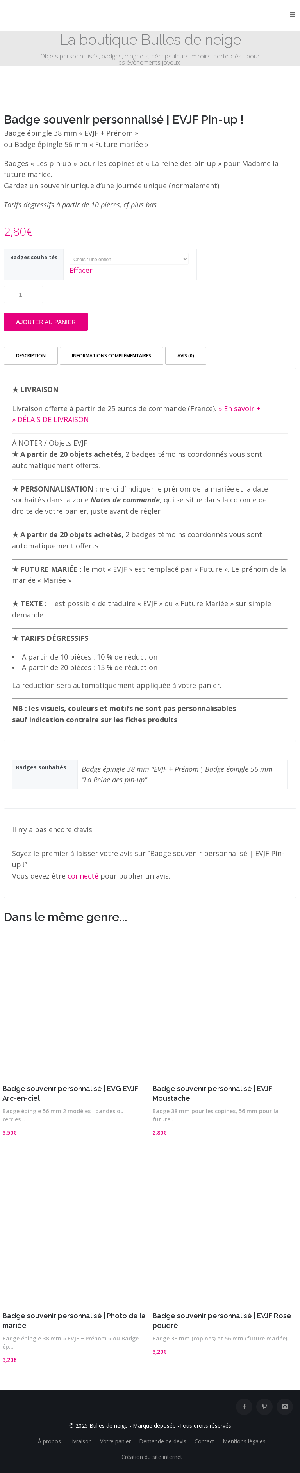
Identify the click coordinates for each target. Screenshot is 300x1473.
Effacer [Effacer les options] (81, 270)
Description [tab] (31, 355)
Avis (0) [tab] (185, 355)
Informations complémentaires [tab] (111, 355)
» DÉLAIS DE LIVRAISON (50, 419)
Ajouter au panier (46, 321)
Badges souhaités (33, 257)
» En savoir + (239, 408)
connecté (83, 876)
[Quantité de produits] (23, 294)
